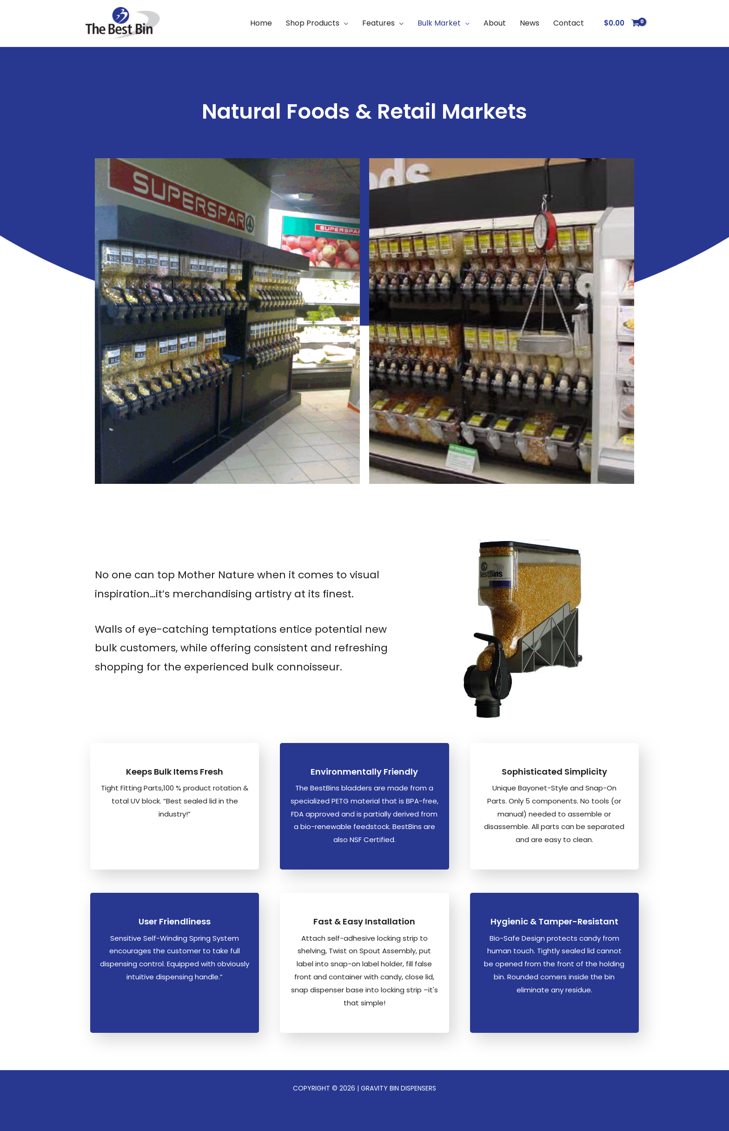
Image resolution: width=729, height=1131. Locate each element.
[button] (343, 23)
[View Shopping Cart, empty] (622, 23)
